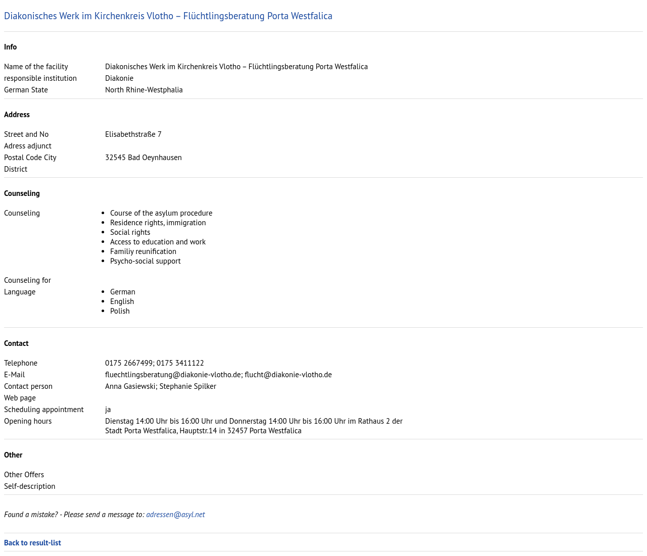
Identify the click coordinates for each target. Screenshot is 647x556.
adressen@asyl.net (175, 514)
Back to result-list (32, 542)
